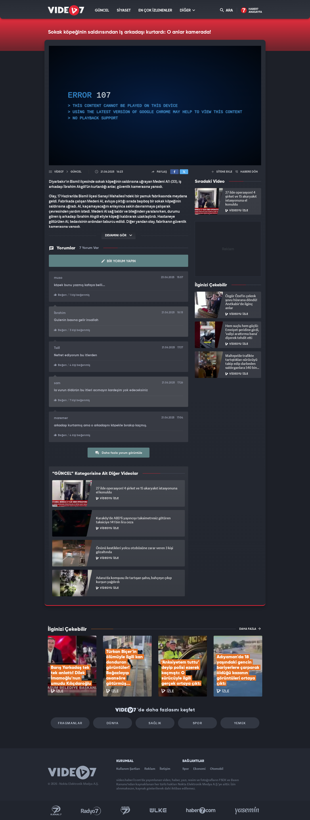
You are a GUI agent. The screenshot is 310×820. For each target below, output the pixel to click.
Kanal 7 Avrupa (125, 810)
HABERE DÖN (246, 171)
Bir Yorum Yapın (118, 261)
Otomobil (216, 768)
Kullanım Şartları (128, 768)
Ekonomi (199, 768)
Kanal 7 (55, 810)
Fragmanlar (70, 723)
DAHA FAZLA (250, 629)
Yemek (240, 723)
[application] (155, 105)
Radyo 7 (91, 810)
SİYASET (124, 10)
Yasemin (247, 810)
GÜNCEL (102, 10)
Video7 (58, 171)
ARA (226, 10)
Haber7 (201, 810)
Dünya (113, 723)
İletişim (165, 768)
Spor (197, 723)
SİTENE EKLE (222, 171)
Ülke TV (158, 810)
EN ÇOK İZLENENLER (155, 10)
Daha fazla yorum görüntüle (118, 453)
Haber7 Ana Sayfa (251, 10)
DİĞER (187, 10)
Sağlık (155, 723)
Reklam (149, 768)
